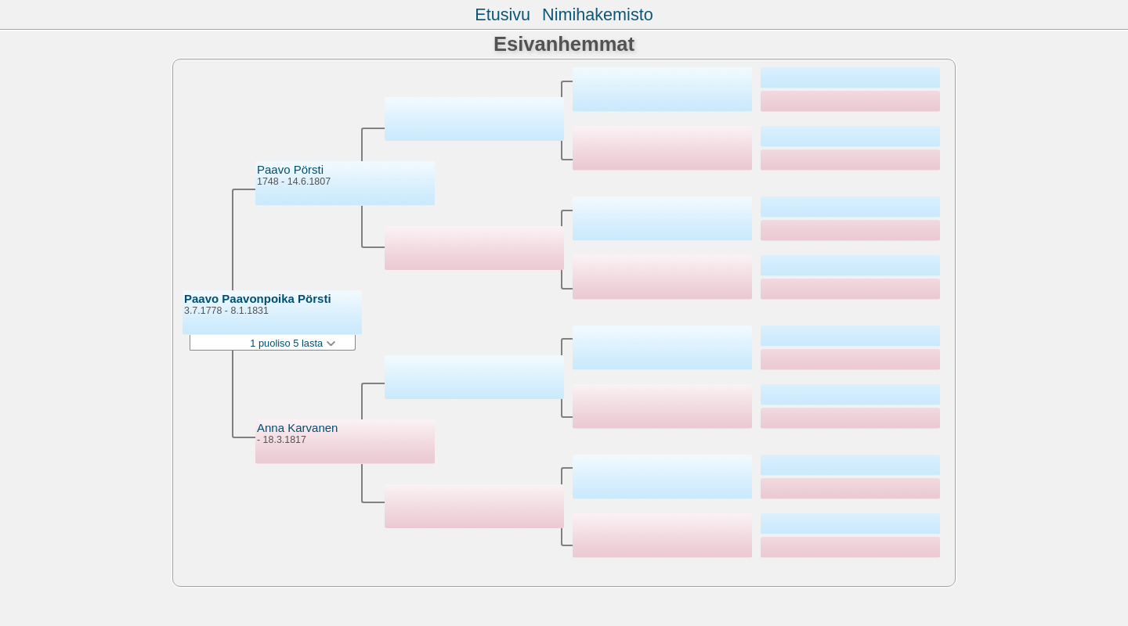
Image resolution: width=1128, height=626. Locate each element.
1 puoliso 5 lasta (292, 343)
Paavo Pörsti (290, 169)
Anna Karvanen (297, 427)
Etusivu (502, 14)
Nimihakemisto (597, 14)
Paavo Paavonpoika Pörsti (257, 298)
